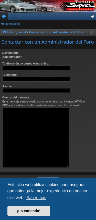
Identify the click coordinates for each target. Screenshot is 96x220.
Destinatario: (10, 52)
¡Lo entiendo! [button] (28, 211)
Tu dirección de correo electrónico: (25, 63)
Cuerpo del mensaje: (16, 97)
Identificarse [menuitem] (93, 17)
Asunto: (7, 86)
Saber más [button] (36, 198)
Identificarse (12, 23)
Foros (5, 17)
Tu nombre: (10, 74)
